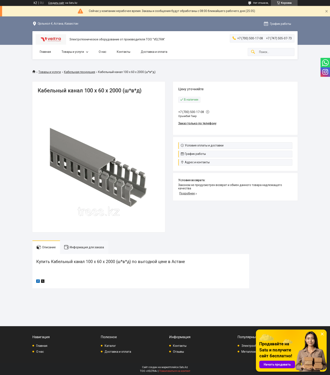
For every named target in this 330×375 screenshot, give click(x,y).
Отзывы (178, 351)
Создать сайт (56, 2)
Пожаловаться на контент (174, 371)
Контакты (123, 51)
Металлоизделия (253, 351)
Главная (45, 51)
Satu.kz (183, 367)
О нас (102, 51)
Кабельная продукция (79, 72)
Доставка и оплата (154, 51)
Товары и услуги (72, 51)
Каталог (110, 345)
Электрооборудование (257, 345)
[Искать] (253, 52)
